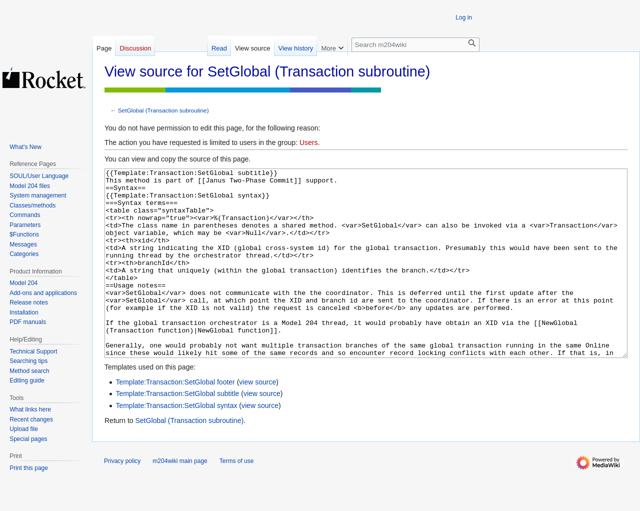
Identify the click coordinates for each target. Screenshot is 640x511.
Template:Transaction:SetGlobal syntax (176, 443)
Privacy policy (122, 498)
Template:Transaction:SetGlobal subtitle (177, 431)
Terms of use (237, 498)
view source (257, 420)
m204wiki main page (179, 498)
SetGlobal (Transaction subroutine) (163, 110)
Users (309, 142)
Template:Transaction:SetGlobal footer (175, 420)
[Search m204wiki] (416, 45)
